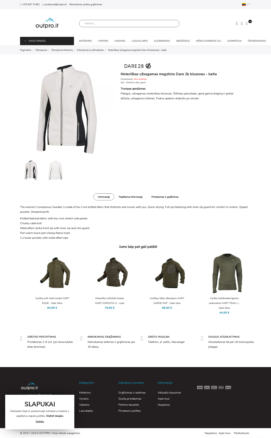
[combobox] (129, 23)
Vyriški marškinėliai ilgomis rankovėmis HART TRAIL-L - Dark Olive (224, 303)
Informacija (104, 197)
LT (246, 4)
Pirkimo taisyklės (128, 405)
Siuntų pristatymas (129, 399)
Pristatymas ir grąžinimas (165, 197)
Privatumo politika (129, 411)
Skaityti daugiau (54, 416)
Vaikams (84, 405)
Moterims (85, 393)
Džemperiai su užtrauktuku (90, 50)
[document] (39, 412)
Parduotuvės (241, 433)
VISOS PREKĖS (35, 41)
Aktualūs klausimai (169, 393)
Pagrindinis (25, 50)
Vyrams (84, 399)
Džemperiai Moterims (62, 50)
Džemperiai (41, 50)
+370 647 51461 (30, 4)
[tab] (103, 196)
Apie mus (164, 399)
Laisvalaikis (86, 411)
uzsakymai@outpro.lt (54, 4)
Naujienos (164, 405)
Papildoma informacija (130, 197)
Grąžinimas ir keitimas (132, 393)
